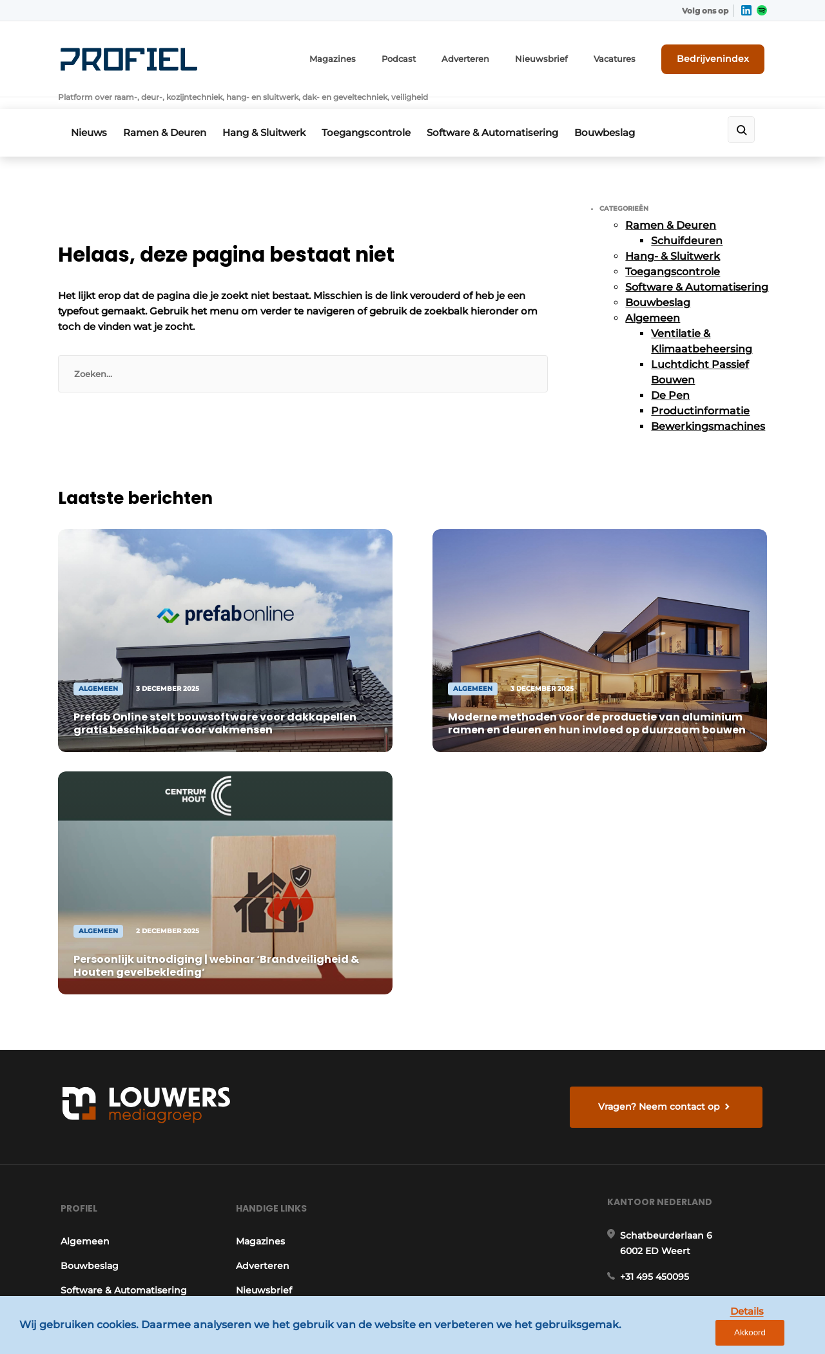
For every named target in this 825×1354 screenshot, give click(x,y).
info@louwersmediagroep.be (691, 1175)
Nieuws (89, 114)
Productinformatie (700, 390)
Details (716, 1334)
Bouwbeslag (627, 114)
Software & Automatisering (510, 114)
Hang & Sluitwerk (273, 114)
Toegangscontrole (379, 114)
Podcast (423, 56)
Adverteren (487, 56)
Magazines (360, 56)
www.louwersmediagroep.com (695, 1241)
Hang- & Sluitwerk (672, 235)
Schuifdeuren (687, 220)
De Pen (670, 375)
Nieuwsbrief (557, 56)
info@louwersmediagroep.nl (689, 981)
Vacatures (626, 56)
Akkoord (777, 1334)
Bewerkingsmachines (708, 406)
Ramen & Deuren (169, 114)
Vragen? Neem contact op (661, 772)
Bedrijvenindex (719, 56)
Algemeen (652, 297)
